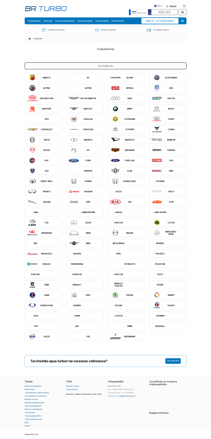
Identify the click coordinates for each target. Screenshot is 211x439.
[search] (183, 12)
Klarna (27, 426)
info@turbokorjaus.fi (127, 396)
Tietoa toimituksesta (33, 419)
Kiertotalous (30, 389)
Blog (26, 422)
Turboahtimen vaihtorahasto (37, 393)
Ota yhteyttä (173, 360)
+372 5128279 (128, 393)
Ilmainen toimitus (105, 30)
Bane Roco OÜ (32, 434)
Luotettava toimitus (53, 30)
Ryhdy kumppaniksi (33, 386)
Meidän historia (31, 399)
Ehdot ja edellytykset (33, 409)
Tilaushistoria (72, 389)
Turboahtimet (37, 38)
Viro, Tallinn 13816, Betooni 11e (121, 389)
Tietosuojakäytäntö (33, 406)
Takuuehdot (30, 412)
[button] (84, 396)
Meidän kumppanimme (34, 402)
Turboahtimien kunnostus (36, 396)
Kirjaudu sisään (72, 386)
